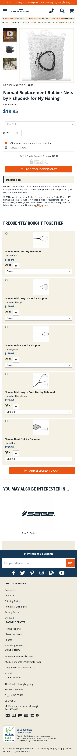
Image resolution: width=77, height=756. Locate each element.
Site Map (9, 617)
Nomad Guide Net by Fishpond (23, 345)
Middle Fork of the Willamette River (23, 661)
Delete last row (18, 147)
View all (8, 673)
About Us (9, 595)
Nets (27, 22)
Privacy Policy (12, 612)
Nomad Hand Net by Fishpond (23, 251)
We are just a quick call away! (21, 708)
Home (5, 22)
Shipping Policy (12, 601)
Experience (63, 18)
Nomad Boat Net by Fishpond (22, 438)
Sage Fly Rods (28, 533)
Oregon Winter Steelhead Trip (20, 667)
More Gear (16, 22)
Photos (8, 639)
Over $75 (38, 18)
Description (13, 179)
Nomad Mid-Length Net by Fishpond (26, 298)
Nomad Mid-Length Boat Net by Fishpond (30, 392)
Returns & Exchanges (16, 606)
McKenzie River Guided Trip (19, 656)
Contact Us (10, 589)
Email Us (11, 700)
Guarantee (13, 18)
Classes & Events (13, 634)
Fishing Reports (13, 628)
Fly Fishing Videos (14, 645)
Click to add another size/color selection (31, 143)
